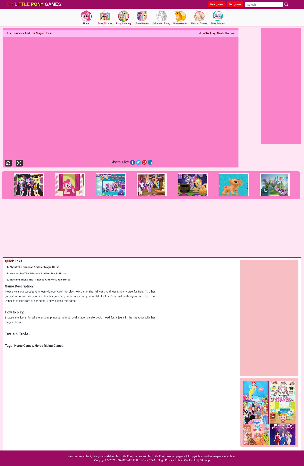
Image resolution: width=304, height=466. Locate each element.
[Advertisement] (280, 86)
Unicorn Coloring (161, 23)
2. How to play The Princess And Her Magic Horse (36, 273)
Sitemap (205, 460)
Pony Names (142, 23)
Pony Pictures (105, 23)
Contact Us (191, 460)
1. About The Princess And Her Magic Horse (33, 267)
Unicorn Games (199, 23)
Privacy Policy (173, 460)
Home (86, 23)
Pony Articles (218, 23)
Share (116, 162)
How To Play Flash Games (217, 33)
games (34, 4)
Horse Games (180, 23)
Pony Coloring (123, 23)
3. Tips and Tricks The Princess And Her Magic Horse (38, 279)
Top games (235, 4)
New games (216, 4)
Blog (160, 460)
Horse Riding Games (49, 346)
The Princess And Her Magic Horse (111, 291)
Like (125, 162)
